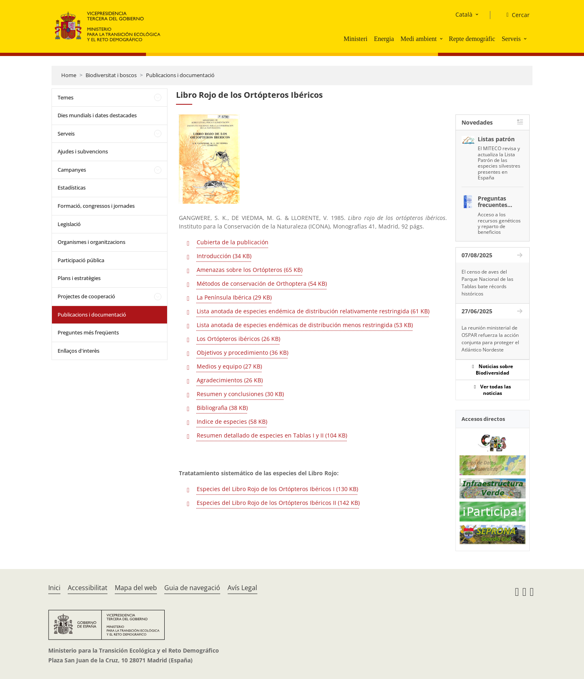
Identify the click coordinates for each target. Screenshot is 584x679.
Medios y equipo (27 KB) (229, 366)
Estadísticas (72, 187)
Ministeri (355, 38)
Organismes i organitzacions (91, 242)
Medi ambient (418, 38)
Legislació (69, 224)
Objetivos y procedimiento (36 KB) (242, 352)
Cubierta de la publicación (232, 242)
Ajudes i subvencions (83, 151)
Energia (384, 38)
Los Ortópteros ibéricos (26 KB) (238, 339)
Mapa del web (136, 587)
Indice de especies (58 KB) (232, 421)
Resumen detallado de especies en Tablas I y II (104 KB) (272, 435)
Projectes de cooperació (86, 296)
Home (68, 75)
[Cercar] (515, 15)
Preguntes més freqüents (88, 332)
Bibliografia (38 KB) (222, 408)
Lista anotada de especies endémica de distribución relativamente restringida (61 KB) (313, 311)
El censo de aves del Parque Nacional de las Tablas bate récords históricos (487, 282)
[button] (442, 38)
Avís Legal (242, 587)
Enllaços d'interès (78, 350)
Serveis (511, 38)
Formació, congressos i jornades (96, 205)
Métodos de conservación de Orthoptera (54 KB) (262, 283)
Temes (65, 97)
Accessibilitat (87, 587)
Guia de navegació (192, 587)
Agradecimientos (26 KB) (230, 380)
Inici (54, 587)
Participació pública (81, 260)
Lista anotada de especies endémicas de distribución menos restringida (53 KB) (305, 325)
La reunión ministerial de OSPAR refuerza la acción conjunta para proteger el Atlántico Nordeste (490, 338)
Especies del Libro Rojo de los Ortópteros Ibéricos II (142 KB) (278, 503)
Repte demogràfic (472, 38)
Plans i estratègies (79, 278)
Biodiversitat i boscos (111, 75)
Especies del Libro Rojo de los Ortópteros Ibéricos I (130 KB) (277, 489)
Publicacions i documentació (180, 75)
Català (463, 14)
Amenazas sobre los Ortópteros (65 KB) (250, 270)
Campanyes (72, 169)
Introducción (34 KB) (224, 256)
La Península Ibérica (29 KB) (234, 297)
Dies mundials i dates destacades (97, 115)
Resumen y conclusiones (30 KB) (240, 394)
